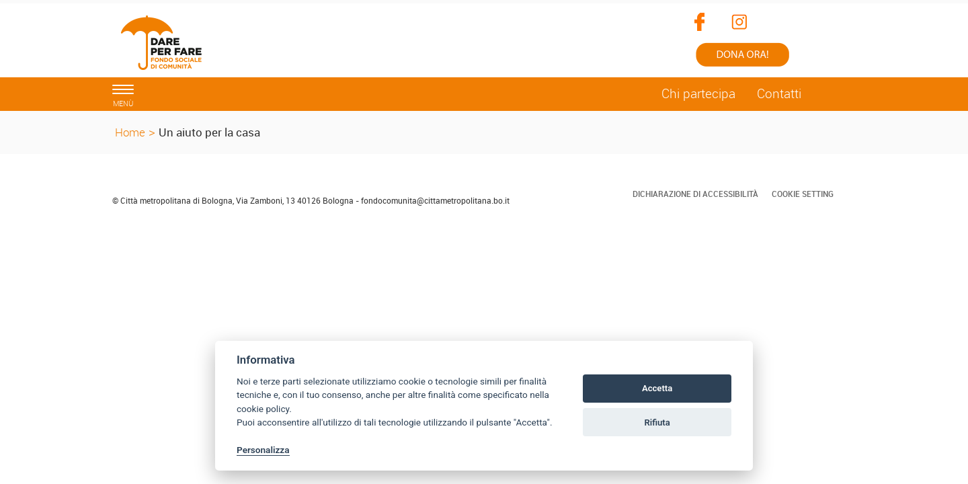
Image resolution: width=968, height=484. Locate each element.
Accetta (657, 388)
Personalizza (263, 449)
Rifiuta (657, 422)
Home (130, 132)
